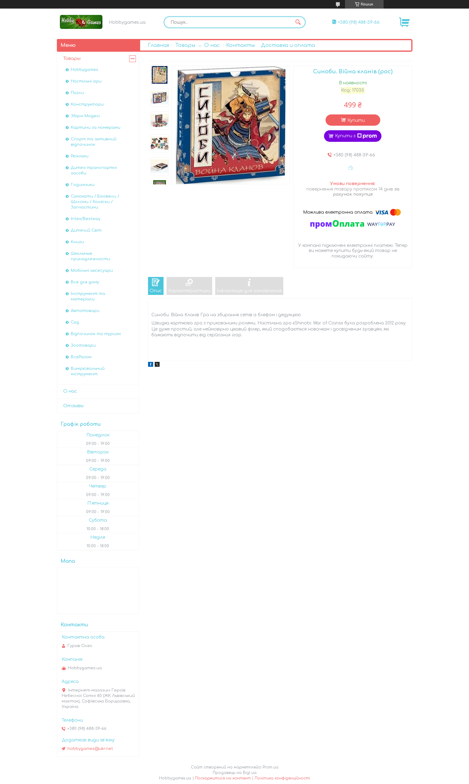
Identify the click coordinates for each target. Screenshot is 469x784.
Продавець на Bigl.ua (235, 773)
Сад (75, 322)
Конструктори (87, 104)
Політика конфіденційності (282, 778)
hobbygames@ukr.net (90, 749)
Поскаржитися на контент (223, 778)
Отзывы (73, 405)
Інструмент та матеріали (88, 296)
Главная (158, 45)
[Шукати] (298, 22)
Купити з (356, 136)
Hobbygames (84, 70)
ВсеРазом (81, 357)
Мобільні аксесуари (92, 270)
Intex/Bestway (85, 219)
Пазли (77, 93)
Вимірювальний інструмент (88, 371)
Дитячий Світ (86, 230)
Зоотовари (83, 345)
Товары (185, 45)
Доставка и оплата (288, 45)
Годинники (83, 185)
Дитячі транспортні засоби (94, 170)
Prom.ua (270, 767)
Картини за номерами (95, 127)
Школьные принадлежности (90, 256)
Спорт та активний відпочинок (93, 142)
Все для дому (85, 282)
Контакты (240, 45)
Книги (77, 242)
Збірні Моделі (85, 116)
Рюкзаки (79, 156)
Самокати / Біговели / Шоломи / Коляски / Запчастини (95, 201)
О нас (212, 45)
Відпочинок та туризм (96, 334)
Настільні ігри (86, 81)
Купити (356, 120)
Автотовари (85, 311)
